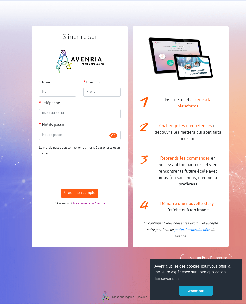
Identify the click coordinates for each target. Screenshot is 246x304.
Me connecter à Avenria (89, 203)
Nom (46, 83)
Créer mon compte (79, 193)
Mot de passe (53, 125)
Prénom (93, 83)
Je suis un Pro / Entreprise (206, 258)
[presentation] (79, 170)
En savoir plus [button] (167, 278)
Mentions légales (123, 297)
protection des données (192, 230)
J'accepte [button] (196, 291)
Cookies (142, 297)
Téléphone (51, 103)
